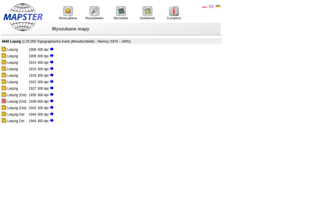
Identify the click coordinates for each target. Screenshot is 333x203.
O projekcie (174, 13)
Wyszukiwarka (94, 13)
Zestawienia (147, 13)
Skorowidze (121, 13)
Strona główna (68, 13)
